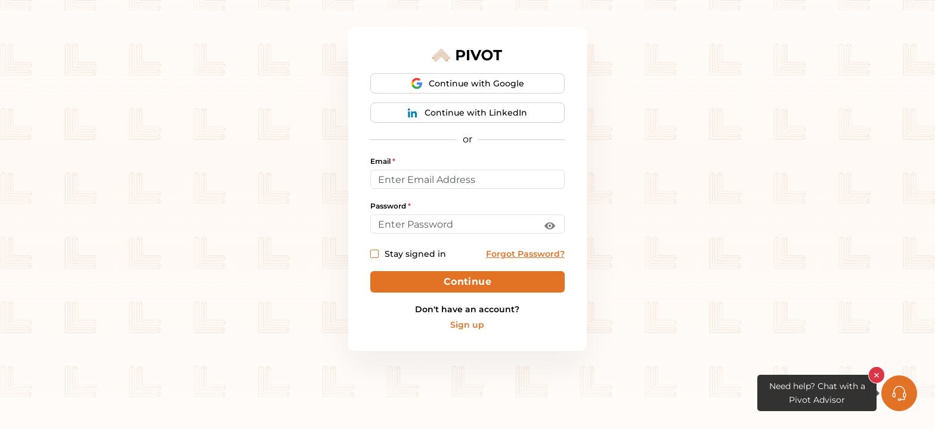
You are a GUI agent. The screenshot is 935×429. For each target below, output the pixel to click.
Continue (468, 281)
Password (390, 206)
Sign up (467, 325)
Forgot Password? (525, 253)
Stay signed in (408, 254)
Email (382, 161)
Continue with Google (467, 83)
